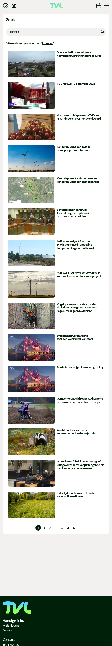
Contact (7, 630)
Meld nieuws (11, 626)
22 (74, 527)
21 (68, 527)
